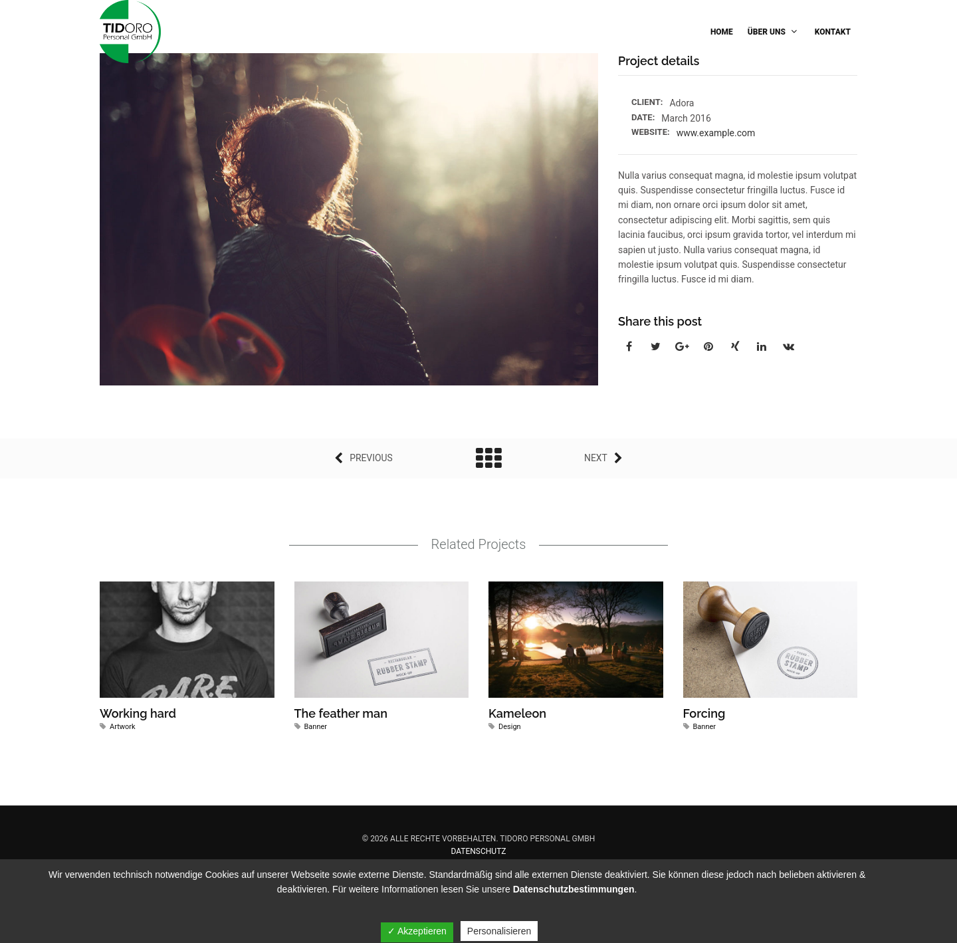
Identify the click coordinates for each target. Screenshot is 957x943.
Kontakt (833, 32)
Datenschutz (478, 851)
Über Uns (774, 32)
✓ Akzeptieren (417, 931)
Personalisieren (499, 931)
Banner (316, 726)
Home (721, 32)
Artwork (123, 726)
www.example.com (716, 133)
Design (509, 726)
